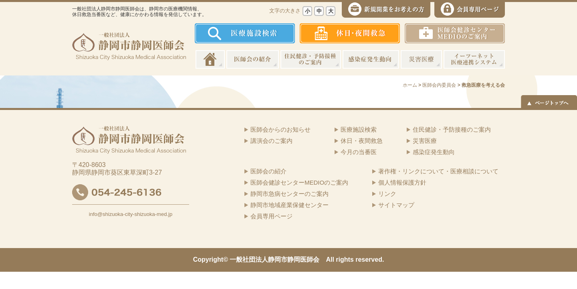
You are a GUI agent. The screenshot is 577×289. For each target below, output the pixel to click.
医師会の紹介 (252, 59)
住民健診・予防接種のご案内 (310, 59)
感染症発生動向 (371, 59)
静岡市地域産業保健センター (289, 204)
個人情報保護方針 (402, 182)
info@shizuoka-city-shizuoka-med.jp (130, 214)
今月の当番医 (359, 152)
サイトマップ (396, 204)
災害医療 (421, 59)
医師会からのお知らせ (280, 129)
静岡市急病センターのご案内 (289, 193)
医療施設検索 (359, 129)
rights (344, 259)
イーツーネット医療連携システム (474, 59)
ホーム (210, 59)
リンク (387, 193)
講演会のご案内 (271, 140)
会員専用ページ (271, 216)
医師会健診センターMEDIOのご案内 (299, 182)
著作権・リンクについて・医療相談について (438, 171)
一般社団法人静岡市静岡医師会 (274, 259)
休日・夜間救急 (362, 140)
